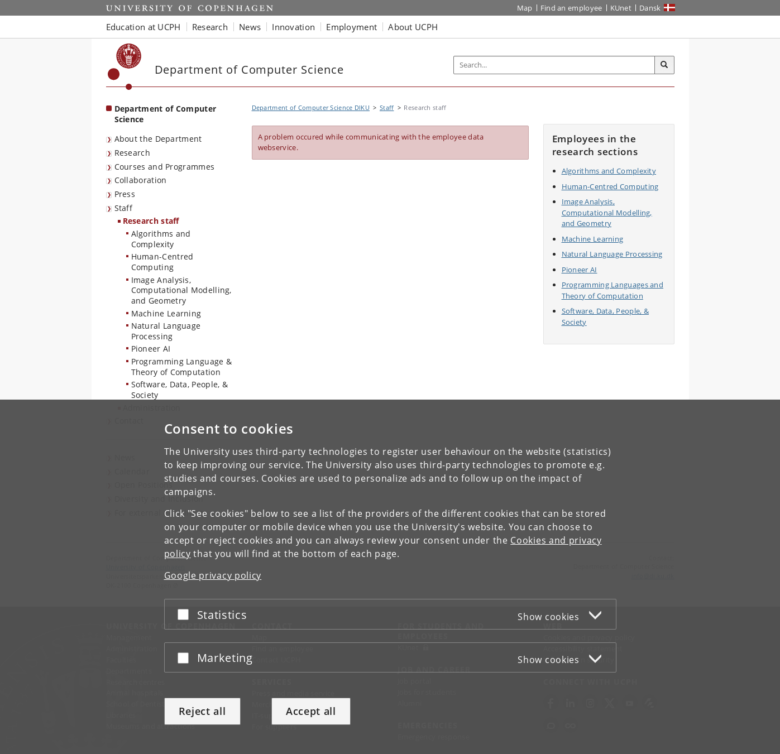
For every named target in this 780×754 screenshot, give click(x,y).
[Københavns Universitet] (125, 67)
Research (132, 152)
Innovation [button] (293, 26)
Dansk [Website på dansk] (650, 8)
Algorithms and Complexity (161, 238)
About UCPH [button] (413, 26)
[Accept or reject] (186, 614)
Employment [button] (351, 26)
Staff (123, 208)
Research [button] (210, 26)
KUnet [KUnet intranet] (621, 8)
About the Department (158, 138)
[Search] (664, 65)
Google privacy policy (213, 575)
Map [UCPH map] (525, 8)
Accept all (311, 711)
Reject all (202, 711)
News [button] (250, 26)
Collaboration (140, 180)
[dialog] (390, 577)
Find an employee (571, 8)
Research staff (151, 220)
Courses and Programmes (164, 166)
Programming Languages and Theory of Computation (613, 290)
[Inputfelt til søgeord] (554, 65)
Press (125, 194)
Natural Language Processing (166, 331)
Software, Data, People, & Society (179, 389)
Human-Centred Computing (162, 261)
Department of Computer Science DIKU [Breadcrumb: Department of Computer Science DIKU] (311, 107)
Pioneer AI (151, 348)
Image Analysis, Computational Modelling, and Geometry (181, 290)
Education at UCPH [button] (143, 26)
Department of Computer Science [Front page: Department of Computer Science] (165, 113)
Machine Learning (166, 313)
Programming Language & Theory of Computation (181, 366)
